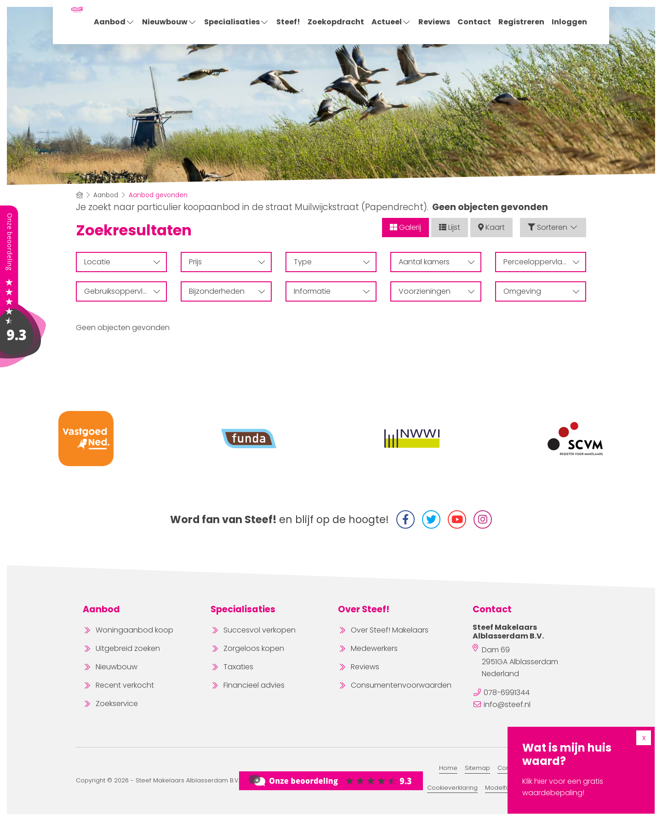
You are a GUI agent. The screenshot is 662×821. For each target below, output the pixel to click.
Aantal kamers (436, 262)
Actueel (391, 22)
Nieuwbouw (169, 22)
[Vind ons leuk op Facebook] (405, 519)
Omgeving (541, 291)
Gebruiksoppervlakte (122, 291)
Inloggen (569, 22)
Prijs (227, 262)
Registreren (521, 22)
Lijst (449, 227)
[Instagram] (483, 519)
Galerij (405, 227)
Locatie (122, 262)
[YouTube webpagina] (457, 519)
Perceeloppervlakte (541, 262)
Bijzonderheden (227, 291)
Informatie (332, 291)
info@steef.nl (507, 704)
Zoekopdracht (336, 22)
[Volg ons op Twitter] (431, 519)
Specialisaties (236, 22)
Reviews (434, 22)
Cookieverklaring (452, 788)
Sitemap (477, 768)
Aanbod (114, 22)
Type (332, 262)
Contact (474, 22)
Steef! (288, 22)
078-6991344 (507, 692)
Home (448, 768)
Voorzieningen (436, 291)
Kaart (491, 227)
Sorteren (553, 227)
